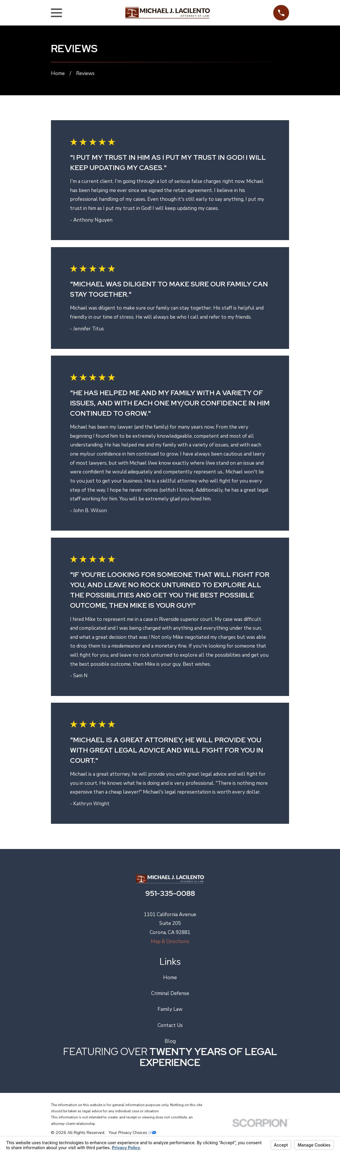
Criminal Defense (170, 993)
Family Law (170, 1009)
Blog (170, 1041)
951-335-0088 (170, 893)
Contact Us (170, 1025)
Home (170, 977)
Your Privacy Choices (132, 1132)
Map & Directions (170, 941)
